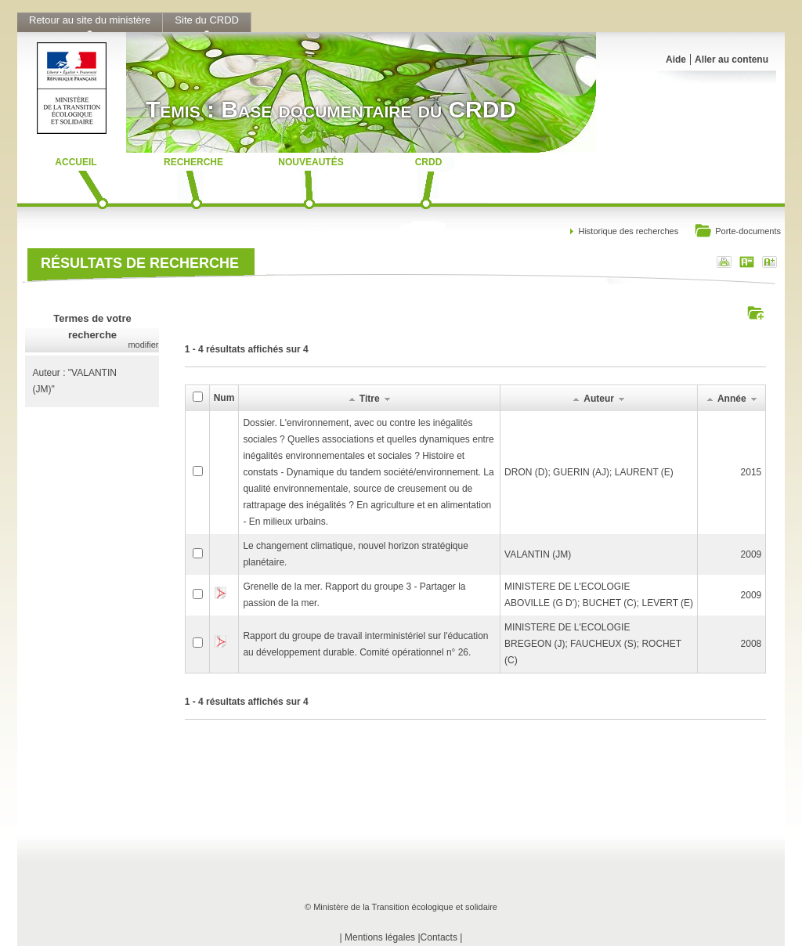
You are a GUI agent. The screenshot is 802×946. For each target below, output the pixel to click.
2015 (751, 472)
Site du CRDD (207, 20)
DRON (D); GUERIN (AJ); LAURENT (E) (589, 472)
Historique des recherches (628, 231)
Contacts (439, 937)
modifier (143, 344)
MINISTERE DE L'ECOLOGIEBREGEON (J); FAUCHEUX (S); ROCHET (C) (592, 644)
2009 (751, 554)
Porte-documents (737, 232)
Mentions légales (380, 937)
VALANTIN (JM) (537, 554)
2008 (751, 643)
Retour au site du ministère (89, 20)
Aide (676, 59)
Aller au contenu (731, 59)
